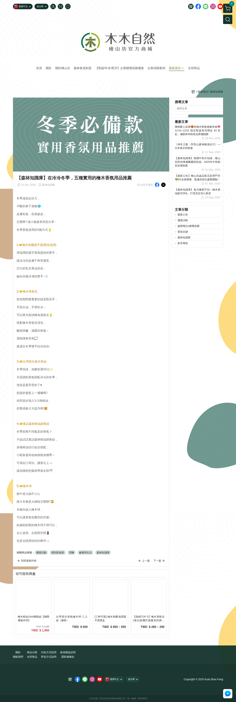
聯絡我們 (18, 656)
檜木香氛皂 (30, 291)
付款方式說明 (48, 652)
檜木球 (27, 486)
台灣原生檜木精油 (34, 361)
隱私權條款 (67, 656)
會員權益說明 (68, 652)
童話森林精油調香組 (36, 424)
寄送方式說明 (48, 656)
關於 (18, 652)
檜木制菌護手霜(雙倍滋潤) (39, 245)
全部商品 (32, 656)
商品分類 (32, 652)
